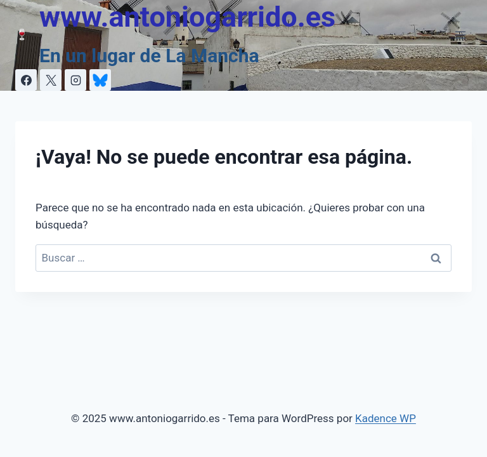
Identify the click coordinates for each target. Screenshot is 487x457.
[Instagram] (75, 80)
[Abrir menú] (460, 34)
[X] (51, 80)
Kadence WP (385, 418)
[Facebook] (26, 80)
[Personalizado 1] (100, 80)
